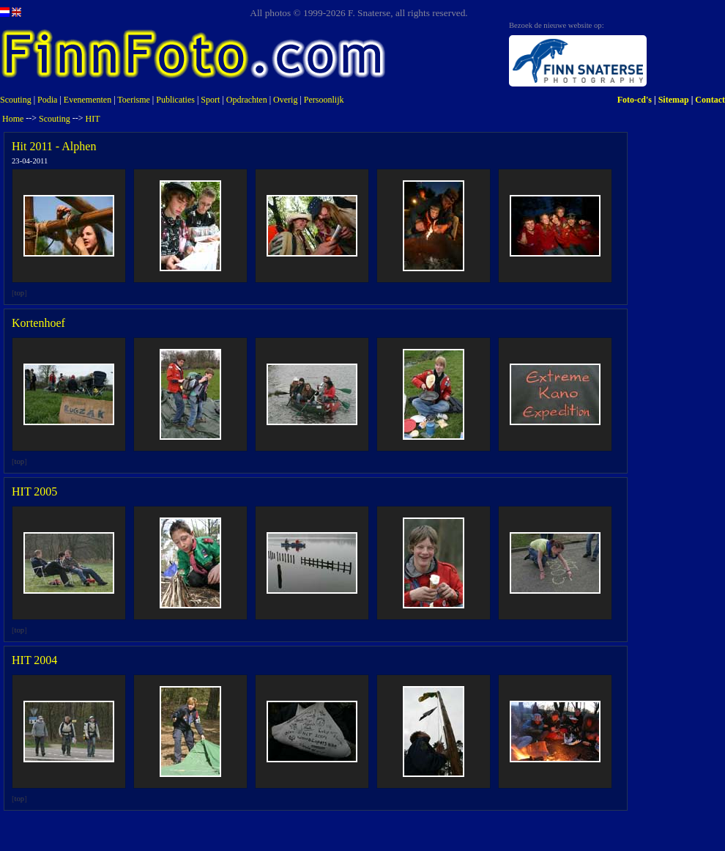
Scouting (15, 100)
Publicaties (175, 100)
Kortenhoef (38, 323)
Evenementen (87, 100)
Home (12, 119)
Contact (710, 100)
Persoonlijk (324, 100)
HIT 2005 (34, 491)
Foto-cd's (634, 100)
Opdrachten (246, 100)
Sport (210, 100)
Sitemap (673, 100)
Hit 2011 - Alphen (54, 146)
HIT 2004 (34, 660)
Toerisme (133, 100)
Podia (47, 100)
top (20, 293)
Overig (285, 100)
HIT (93, 119)
